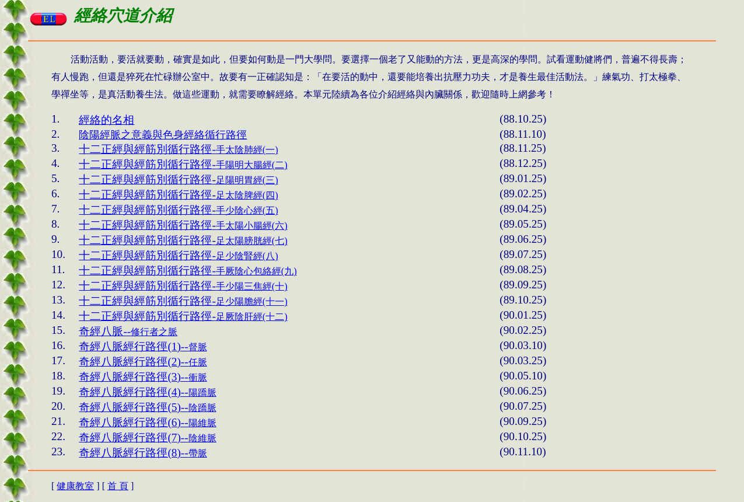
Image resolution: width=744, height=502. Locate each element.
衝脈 (143, 377)
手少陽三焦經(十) (183, 286)
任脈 (143, 362)
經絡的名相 (106, 120)
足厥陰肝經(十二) (183, 317)
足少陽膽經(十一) (183, 301)
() (178, 150)
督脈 (143, 347)
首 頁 (117, 486)
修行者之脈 (128, 332)
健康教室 (75, 486)
